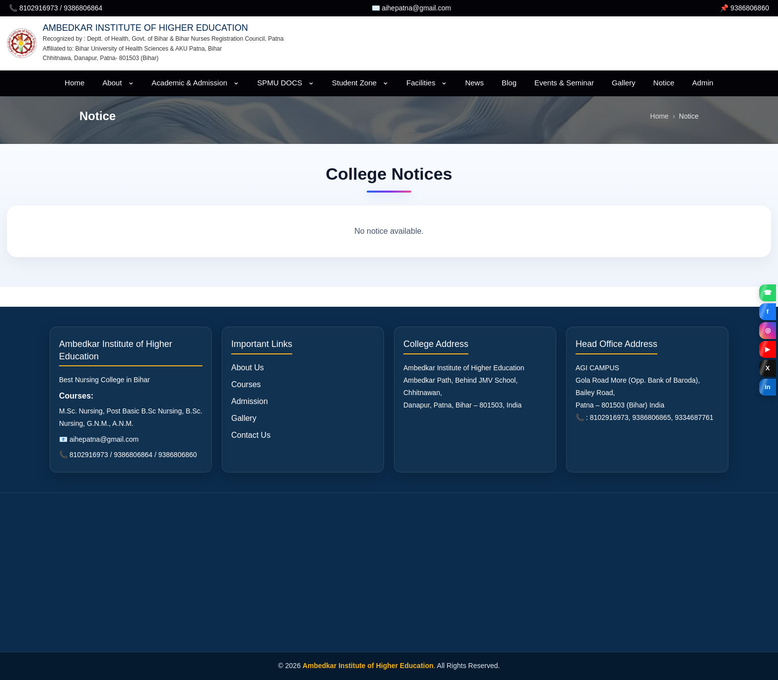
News (474, 82)
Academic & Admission (196, 82)
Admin (702, 82)
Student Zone (360, 82)
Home (74, 82)
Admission (249, 401)
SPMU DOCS (285, 82)
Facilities (426, 82)
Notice (664, 82)
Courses (246, 384)
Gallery (624, 82)
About (117, 82)
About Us (247, 367)
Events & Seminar (564, 82)
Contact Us (250, 435)
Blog (509, 82)
